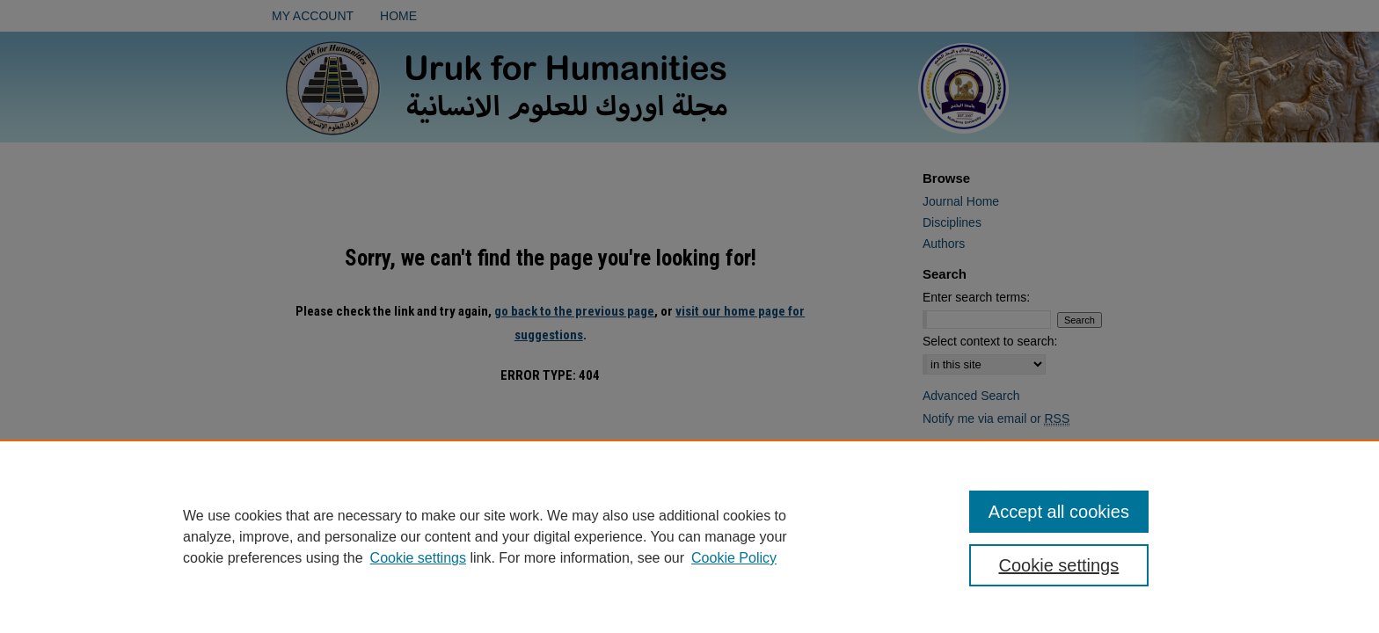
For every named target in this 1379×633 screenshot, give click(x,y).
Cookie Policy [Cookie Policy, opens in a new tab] (734, 557)
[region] (689, 536)
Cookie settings (418, 557)
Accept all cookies (1059, 511)
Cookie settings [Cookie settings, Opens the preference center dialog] (1059, 565)
